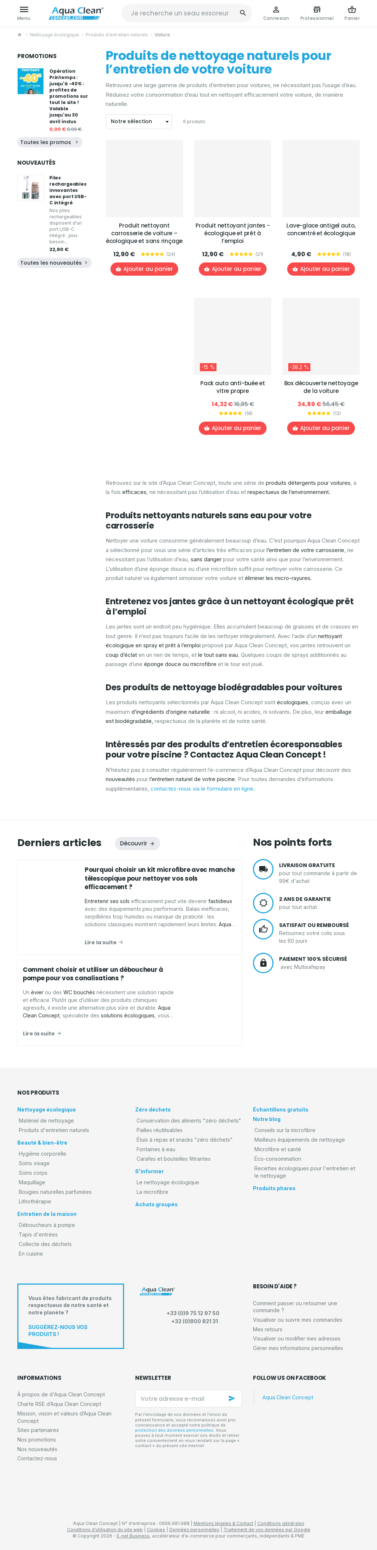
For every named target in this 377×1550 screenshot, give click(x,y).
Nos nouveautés (37, 1449)
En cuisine (31, 1253)
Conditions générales (280, 1523)
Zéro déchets (153, 1109)
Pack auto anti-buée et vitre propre (232, 387)
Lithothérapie (35, 1201)
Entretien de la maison (47, 1214)
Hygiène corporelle (42, 1153)
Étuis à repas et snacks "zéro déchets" (185, 1139)
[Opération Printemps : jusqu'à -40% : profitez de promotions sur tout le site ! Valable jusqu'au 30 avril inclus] (30, 81)
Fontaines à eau (156, 1149)
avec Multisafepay (319, 963)
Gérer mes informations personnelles (298, 1348)
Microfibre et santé (277, 1149)
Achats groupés (156, 1204)
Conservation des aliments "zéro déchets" (189, 1120)
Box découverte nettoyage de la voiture (321, 387)
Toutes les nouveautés (54, 262)
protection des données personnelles (174, 1430)
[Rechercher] (243, 13)
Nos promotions (36, 1439)
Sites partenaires (38, 1430)
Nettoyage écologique (54, 34)
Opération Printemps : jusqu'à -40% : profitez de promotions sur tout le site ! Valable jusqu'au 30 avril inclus (68, 96)
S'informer (149, 1171)
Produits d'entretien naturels (117, 34)
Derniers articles (59, 842)
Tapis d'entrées (38, 1234)
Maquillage (32, 1182)
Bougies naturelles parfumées (55, 1192)
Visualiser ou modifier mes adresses (297, 1338)
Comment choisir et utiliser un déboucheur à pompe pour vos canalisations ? (93, 974)
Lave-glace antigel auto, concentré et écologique (321, 229)
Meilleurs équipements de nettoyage (299, 1139)
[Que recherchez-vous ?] (186, 13)
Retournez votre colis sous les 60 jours (319, 932)
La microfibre (152, 1192)
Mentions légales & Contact (223, 1523)
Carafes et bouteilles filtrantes (174, 1159)
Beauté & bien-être (42, 1142)
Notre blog (267, 1119)
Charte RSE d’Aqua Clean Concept (59, 1404)
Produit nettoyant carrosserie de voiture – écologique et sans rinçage (144, 233)
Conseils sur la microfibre (285, 1130)
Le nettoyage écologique (168, 1182)
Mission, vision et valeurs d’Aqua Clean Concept (64, 1417)
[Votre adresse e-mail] (188, 1398)
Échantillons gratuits (281, 1109)
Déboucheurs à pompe (47, 1225)
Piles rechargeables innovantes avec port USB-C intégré (68, 190)
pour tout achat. (319, 903)
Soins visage (34, 1163)
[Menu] (24, 13)
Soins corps (33, 1173)
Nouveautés (36, 163)
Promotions (37, 56)
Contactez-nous (37, 1458)
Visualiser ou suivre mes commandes (297, 1320)
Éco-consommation (277, 1159)
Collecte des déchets (45, 1244)
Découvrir (133, 843)
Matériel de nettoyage (46, 1120)
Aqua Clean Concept (288, 1397)
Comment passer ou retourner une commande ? (295, 1307)
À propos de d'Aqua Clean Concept (61, 1394)
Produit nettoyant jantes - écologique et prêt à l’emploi (232, 233)
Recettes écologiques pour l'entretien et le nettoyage (304, 1172)
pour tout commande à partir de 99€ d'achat (319, 873)
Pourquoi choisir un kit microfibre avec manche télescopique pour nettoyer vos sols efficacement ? (160, 878)
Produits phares (274, 1188)
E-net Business (133, 1536)
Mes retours (267, 1329)
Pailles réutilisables (160, 1130)
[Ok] (233, 1398)
